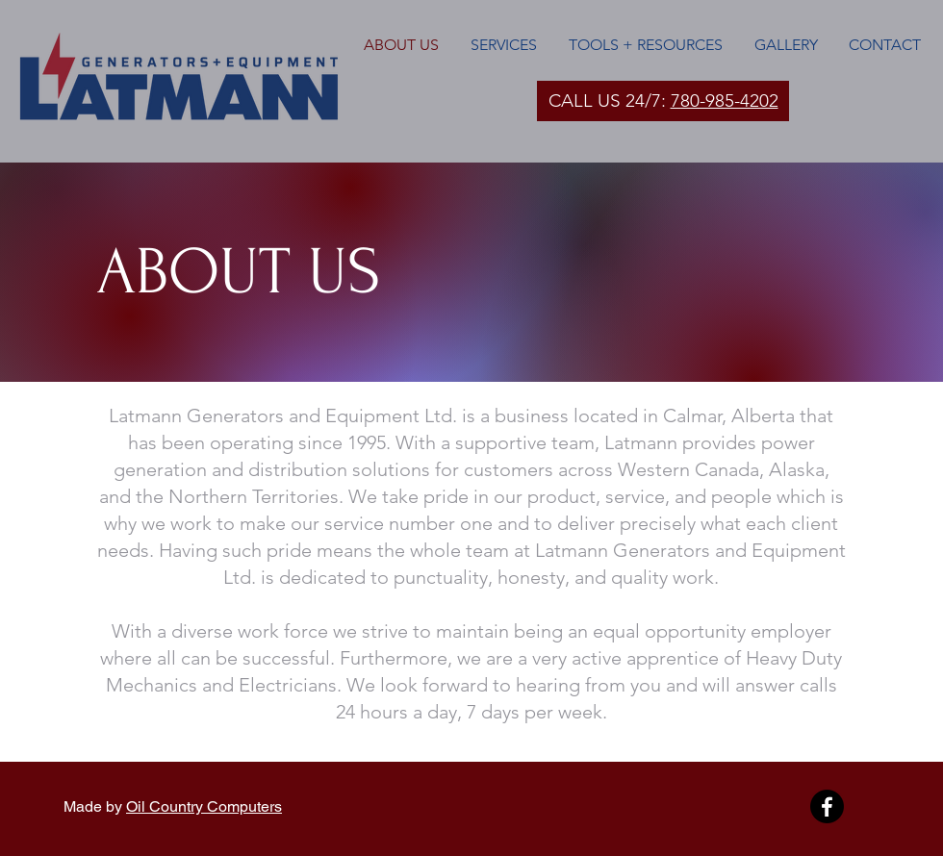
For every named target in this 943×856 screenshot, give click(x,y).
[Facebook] (827, 806)
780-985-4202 (724, 100)
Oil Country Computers (204, 806)
